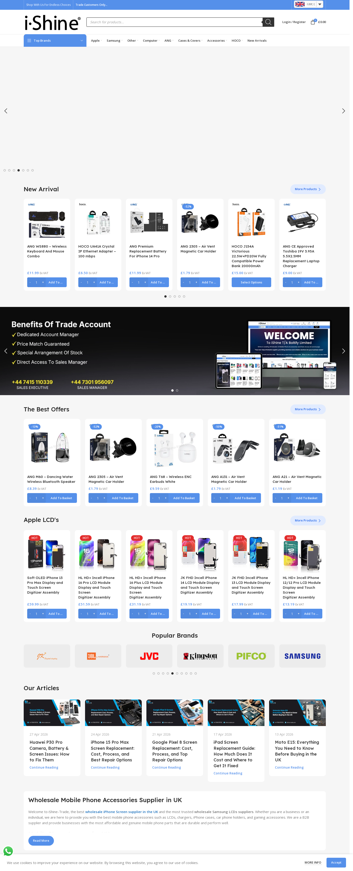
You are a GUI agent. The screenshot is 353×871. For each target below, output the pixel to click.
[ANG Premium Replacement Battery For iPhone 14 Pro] (149, 222)
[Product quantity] (36, 282)
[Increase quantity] (43, 282)
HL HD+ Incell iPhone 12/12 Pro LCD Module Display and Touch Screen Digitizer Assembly (302, 587)
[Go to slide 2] (9, 170)
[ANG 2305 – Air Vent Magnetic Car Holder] (200, 222)
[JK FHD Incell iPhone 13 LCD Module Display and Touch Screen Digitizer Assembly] (251, 553)
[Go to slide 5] (23, 170)
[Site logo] (53, 21)
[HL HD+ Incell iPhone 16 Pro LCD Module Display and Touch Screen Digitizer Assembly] (98, 553)
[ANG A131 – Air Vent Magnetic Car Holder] (236, 447)
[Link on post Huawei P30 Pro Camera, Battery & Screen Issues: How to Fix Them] (52, 712)
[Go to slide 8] (186, 673)
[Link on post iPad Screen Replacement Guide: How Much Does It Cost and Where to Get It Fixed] (236, 712)
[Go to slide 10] (196, 673)
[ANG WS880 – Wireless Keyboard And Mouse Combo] (47, 222)
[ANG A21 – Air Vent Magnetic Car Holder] (297, 447)
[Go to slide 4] (18, 170)
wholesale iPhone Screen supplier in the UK (121, 811)
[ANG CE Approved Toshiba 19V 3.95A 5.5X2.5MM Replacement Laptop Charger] (302, 222)
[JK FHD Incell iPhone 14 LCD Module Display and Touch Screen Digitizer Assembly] (200, 553)
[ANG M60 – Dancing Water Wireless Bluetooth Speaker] (52, 447)
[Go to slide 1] (4, 170)
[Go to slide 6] (28, 170)
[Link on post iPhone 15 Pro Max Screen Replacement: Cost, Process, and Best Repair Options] (113, 712)
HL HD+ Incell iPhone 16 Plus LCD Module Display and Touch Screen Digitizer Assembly (147, 587)
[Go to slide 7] (32, 170)
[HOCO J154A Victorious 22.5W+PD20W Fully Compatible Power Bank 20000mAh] (251, 222)
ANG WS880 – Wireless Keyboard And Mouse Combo (47, 251)
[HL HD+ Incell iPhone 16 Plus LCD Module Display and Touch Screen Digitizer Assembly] (149, 553)
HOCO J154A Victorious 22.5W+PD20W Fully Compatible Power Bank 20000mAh (249, 256)
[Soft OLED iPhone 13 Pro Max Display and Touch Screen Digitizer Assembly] (47, 553)
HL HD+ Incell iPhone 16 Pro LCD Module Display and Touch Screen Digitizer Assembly (96, 587)
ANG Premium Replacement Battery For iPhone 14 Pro (147, 251)
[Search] (268, 22)
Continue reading (44, 767)
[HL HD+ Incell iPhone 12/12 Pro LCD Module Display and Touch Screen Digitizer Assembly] (302, 553)
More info (313, 862)
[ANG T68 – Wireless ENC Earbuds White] (175, 447)
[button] (6, 111)
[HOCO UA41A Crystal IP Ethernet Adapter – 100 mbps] (98, 222)
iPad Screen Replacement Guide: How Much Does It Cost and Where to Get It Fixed (234, 754)
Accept (336, 862)
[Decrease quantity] (30, 282)
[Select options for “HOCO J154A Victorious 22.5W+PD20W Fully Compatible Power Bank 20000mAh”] (251, 282)
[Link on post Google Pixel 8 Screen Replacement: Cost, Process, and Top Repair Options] (174, 712)
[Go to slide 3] (14, 170)
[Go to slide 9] (191, 673)
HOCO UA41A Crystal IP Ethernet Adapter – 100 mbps (97, 251)
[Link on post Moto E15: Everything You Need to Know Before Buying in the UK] (297, 712)
